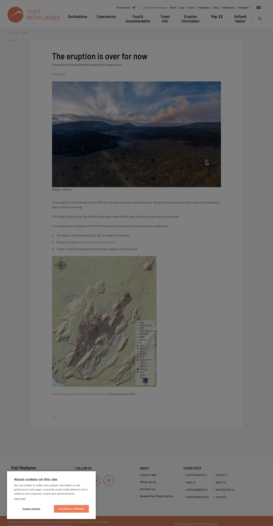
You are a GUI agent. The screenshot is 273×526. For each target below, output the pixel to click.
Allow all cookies (71, 509)
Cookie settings (31, 509)
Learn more (19, 498)
